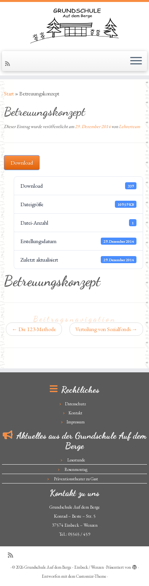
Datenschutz (75, 404)
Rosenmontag (76, 469)
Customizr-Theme (91, 576)
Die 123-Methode (34, 329)
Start (9, 93)
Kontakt (75, 413)
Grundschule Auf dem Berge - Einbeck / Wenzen (64, 567)
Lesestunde (76, 460)
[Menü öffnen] (136, 61)
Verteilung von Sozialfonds (106, 329)
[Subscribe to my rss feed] (8, 63)
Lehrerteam (129, 126)
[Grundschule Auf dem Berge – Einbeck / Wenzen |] (74, 25)
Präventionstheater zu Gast (76, 479)
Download (22, 162)
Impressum (76, 422)
